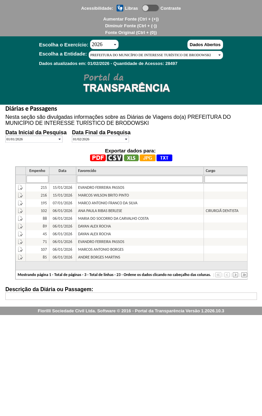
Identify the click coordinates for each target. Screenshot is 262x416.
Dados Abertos (205, 44)
